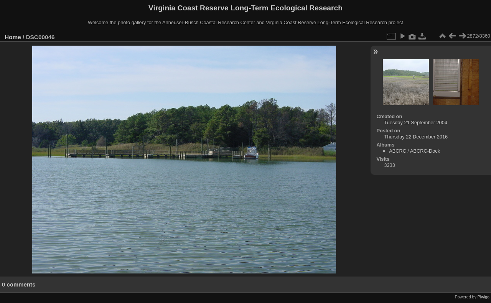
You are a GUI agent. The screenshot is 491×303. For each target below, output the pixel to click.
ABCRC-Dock (425, 151)
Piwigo (483, 297)
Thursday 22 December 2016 (416, 137)
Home (13, 37)
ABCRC (397, 151)
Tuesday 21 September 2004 (415, 122)
